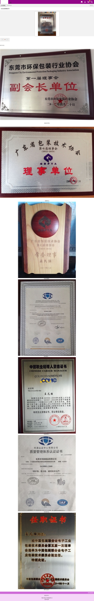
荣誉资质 (9, 5)
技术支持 (47, 599)
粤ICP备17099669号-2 (47, 598)
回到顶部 (90, 592)
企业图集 (3, 5)
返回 (91, 5)
